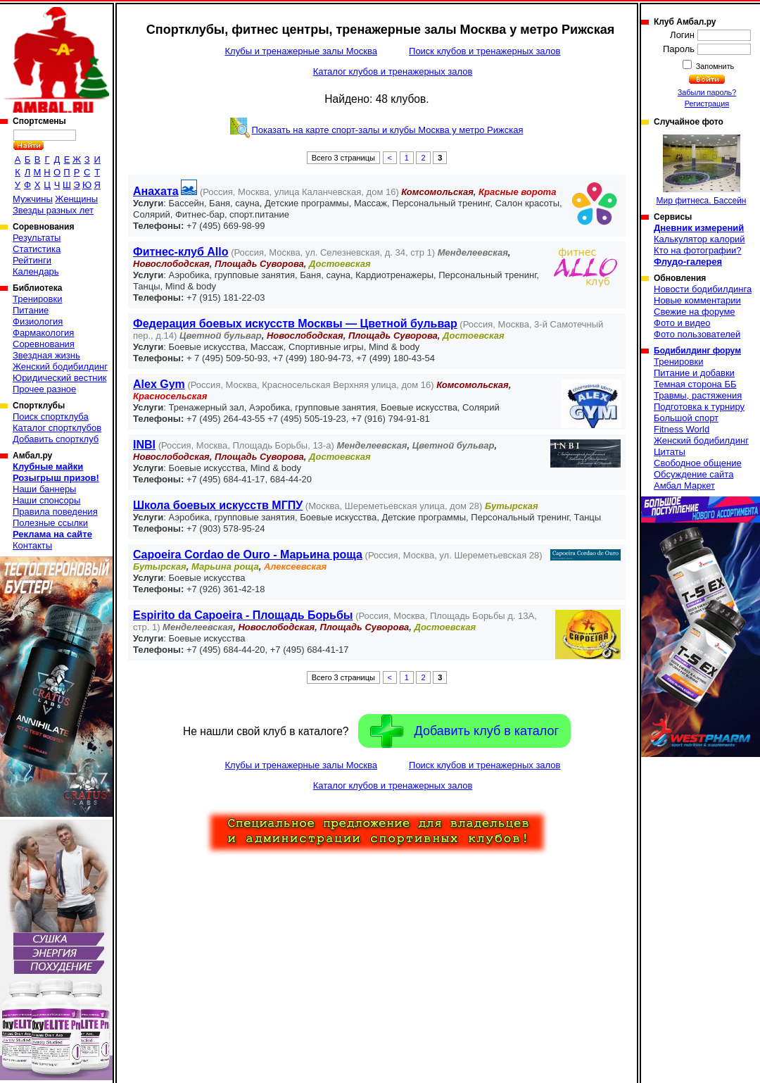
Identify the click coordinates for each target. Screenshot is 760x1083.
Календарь (36, 271)
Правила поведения (55, 511)
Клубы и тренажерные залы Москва (300, 51)
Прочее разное (44, 389)
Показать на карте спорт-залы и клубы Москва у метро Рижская (387, 130)
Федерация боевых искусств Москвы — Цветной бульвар (295, 324)
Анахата (156, 191)
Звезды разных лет (53, 210)
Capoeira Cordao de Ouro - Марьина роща (247, 555)
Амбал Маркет (684, 485)
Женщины (76, 199)
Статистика (37, 249)
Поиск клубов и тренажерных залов (484, 51)
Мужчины (33, 199)
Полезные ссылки (50, 523)
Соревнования (44, 344)
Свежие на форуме (694, 311)
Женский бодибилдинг (60, 366)
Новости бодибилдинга (703, 289)
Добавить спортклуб (56, 439)
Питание (31, 310)
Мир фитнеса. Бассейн (702, 170)
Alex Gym (159, 384)
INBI (144, 445)
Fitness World (681, 429)
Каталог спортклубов (57, 427)
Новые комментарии (697, 300)
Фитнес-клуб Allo (181, 252)
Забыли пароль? (707, 92)
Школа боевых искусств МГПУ (218, 505)
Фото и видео (682, 323)
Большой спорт (686, 418)
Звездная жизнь (46, 355)
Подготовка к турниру (699, 406)
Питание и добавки (694, 373)
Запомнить (714, 66)
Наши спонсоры (46, 500)
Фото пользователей (697, 334)
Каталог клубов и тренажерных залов (393, 71)
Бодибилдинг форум (697, 351)
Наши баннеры (44, 489)
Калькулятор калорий (699, 239)
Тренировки (37, 299)
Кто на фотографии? (698, 250)
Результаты (37, 237)
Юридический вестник (59, 378)
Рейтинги (32, 260)
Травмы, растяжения (698, 395)
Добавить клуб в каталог (464, 731)
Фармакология (43, 332)
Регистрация (707, 103)
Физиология (38, 321)
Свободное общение (698, 463)
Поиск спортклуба (51, 416)
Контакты (32, 545)
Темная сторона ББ (695, 384)
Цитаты (669, 451)
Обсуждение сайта (693, 474)
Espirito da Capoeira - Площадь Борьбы (243, 615)
